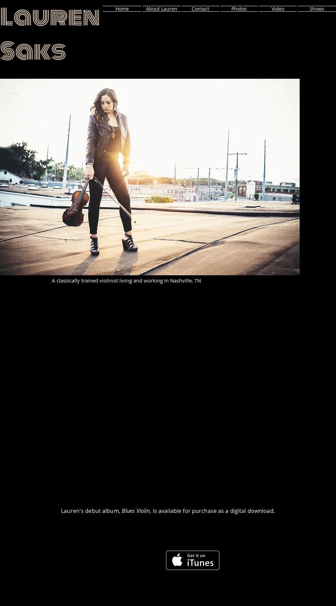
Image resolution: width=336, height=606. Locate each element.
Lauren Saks (51, 34)
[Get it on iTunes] (192, 560)
